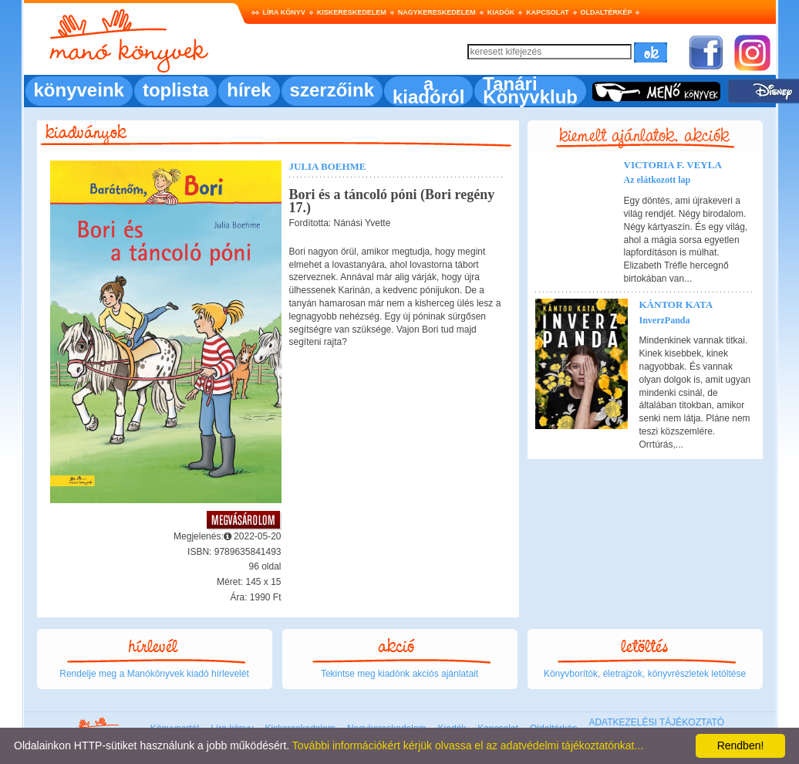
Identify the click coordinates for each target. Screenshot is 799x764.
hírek (249, 89)
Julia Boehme (327, 166)
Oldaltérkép (606, 12)
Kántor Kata (676, 304)
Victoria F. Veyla (673, 165)
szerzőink (332, 89)
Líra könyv (284, 12)
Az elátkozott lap (657, 179)
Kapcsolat (547, 12)
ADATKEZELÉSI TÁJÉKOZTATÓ (656, 722)
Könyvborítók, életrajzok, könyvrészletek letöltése (645, 673)
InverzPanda (664, 320)
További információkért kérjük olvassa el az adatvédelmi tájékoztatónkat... (467, 745)
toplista (175, 89)
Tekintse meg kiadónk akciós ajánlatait (399, 673)
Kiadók (501, 12)
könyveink (79, 89)
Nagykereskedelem (437, 12)
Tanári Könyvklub (530, 90)
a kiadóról (428, 90)
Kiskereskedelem (351, 12)
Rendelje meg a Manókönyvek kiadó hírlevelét (153, 673)
